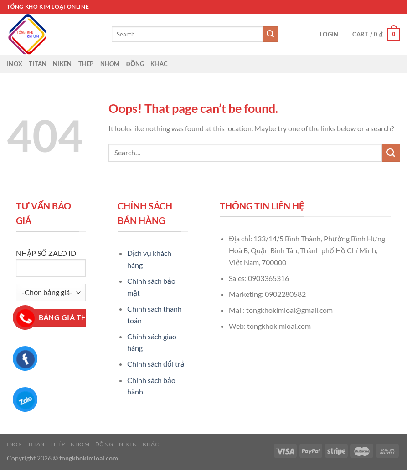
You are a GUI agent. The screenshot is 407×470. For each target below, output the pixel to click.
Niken (62, 63)
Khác (159, 63)
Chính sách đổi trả (156, 363)
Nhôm (110, 63)
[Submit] (270, 34)
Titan (37, 63)
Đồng (135, 63)
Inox (14, 63)
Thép (86, 63)
